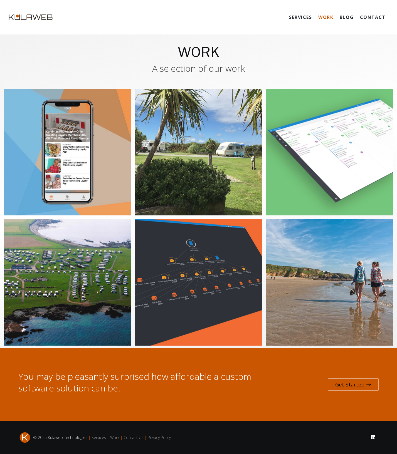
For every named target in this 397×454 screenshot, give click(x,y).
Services (99, 437)
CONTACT (373, 17)
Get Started (353, 384)
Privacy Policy (159, 437)
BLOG (347, 17)
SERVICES (300, 17)
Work (114, 437)
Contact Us (134, 437)
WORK (325, 17)
